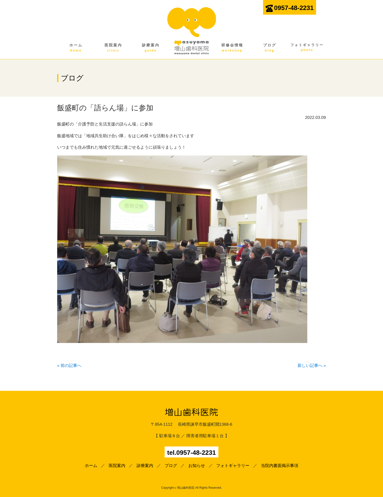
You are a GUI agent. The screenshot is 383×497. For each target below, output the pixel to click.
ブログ (269, 48)
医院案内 (113, 48)
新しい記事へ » (312, 365)
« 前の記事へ (69, 365)
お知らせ (196, 465)
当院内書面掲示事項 (279, 465)
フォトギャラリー (307, 47)
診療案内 (150, 48)
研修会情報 (232, 48)
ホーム (76, 48)
